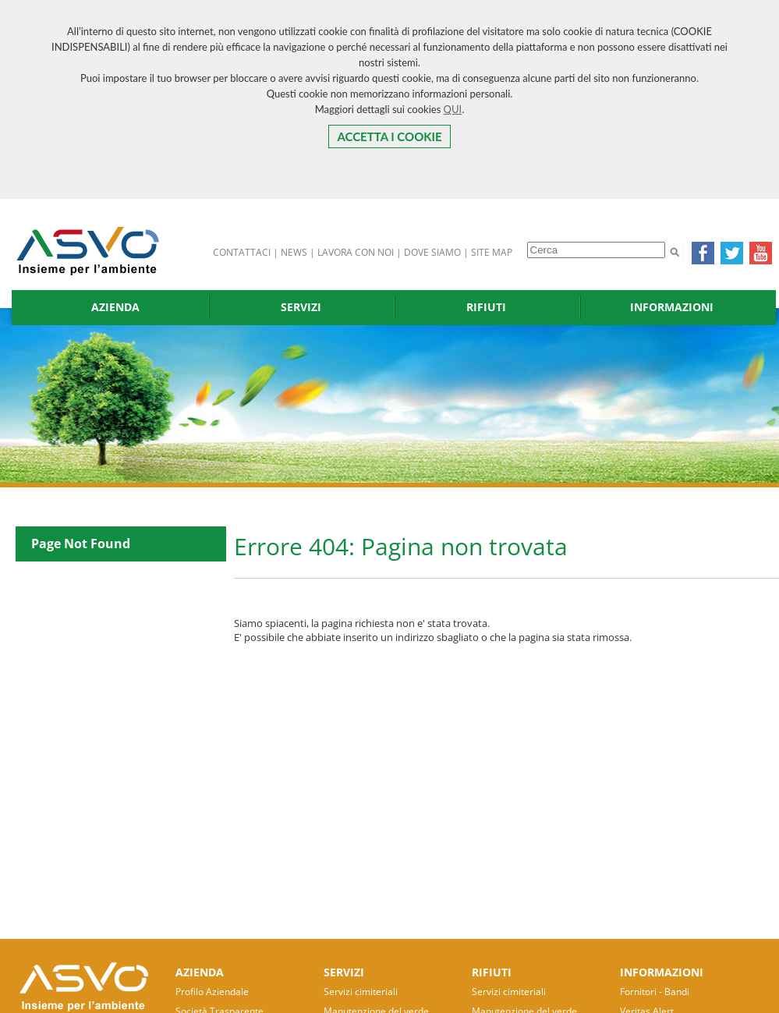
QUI (453, 109)
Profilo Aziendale (212, 991)
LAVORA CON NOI (355, 252)
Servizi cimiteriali (361, 991)
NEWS (294, 252)
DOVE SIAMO (432, 252)
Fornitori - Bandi (654, 991)
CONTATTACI (242, 252)
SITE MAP (491, 252)
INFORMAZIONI (671, 306)
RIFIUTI (486, 306)
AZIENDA (115, 306)
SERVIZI (301, 306)
